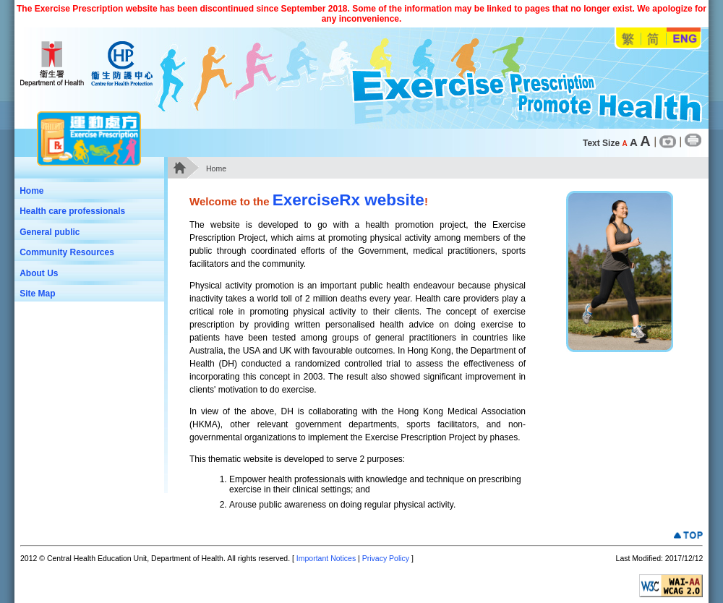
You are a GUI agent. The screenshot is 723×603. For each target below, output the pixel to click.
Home (31, 191)
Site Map (37, 293)
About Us (39, 273)
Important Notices (326, 558)
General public (86, 233)
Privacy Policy (385, 558)
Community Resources (67, 252)
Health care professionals (86, 212)
